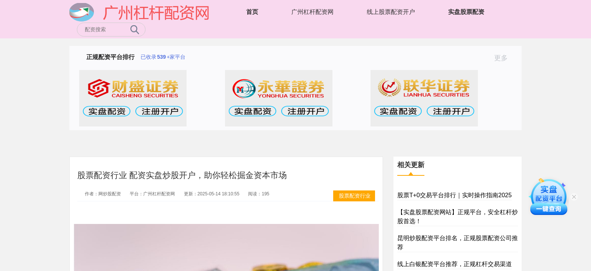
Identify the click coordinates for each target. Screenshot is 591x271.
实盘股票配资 (466, 12)
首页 (252, 12)
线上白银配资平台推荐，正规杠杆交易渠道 (454, 264)
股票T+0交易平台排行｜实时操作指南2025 (454, 195)
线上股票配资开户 (391, 12)
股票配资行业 (355, 196)
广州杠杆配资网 (312, 12)
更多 (504, 58)
